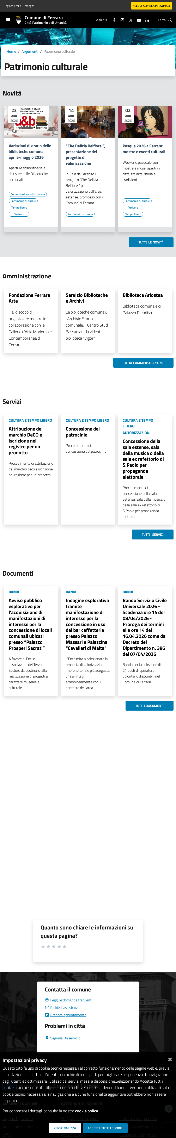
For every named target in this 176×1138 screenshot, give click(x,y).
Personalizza (65, 1128)
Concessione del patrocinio (83, 431)
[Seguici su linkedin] (145, 20)
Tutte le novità (151, 242)
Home (11, 51)
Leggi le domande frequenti (68, 1000)
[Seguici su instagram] (121, 20)
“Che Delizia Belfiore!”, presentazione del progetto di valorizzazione (85, 154)
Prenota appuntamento (65, 1015)
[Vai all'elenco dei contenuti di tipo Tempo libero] (19, 207)
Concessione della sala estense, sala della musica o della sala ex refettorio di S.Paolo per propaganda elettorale (143, 459)
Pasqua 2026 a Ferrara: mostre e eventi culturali (144, 149)
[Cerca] (169, 19)
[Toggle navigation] (8, 19)
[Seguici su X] (129, 20)
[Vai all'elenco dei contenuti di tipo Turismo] (19, 214)
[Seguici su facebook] (112, 20)
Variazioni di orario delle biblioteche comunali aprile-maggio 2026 (30, 151)
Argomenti (30, 51)
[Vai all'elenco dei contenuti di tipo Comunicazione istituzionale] (28, 194)
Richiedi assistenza (62, 1007)
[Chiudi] (170, 1058)
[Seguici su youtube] (137, 20)
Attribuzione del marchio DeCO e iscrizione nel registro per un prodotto (26, 440)
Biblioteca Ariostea (143, 295)
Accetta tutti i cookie (105, 1128)
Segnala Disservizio (62, 1038)
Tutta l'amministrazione (143, 362)
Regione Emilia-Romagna (19, 6)
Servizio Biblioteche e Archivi (87, 298)
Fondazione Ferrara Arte (29, 298)
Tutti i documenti (149, 705)
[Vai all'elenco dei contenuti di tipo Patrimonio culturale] (23, 200)
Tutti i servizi (153, 534)
